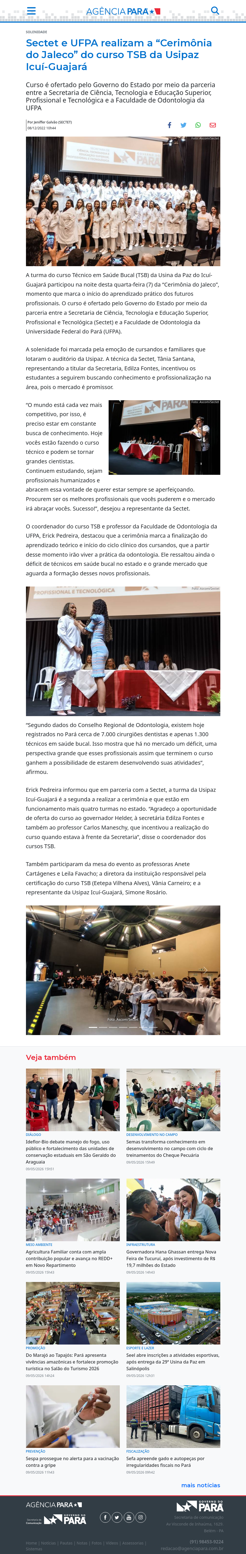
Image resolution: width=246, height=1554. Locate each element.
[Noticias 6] (123, 1027)
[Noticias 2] (93, 1027)
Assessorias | (134, 1543)
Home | (33, 1543)
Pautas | (68, 1543)
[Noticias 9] (143, 1027)
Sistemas (34, 1548)
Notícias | (50, 1543)
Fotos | (99, 1543)
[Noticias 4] (103, 1027)
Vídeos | (114, 1543)
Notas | (84, 1543)
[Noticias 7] (133, 1027)
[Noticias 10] (153, 1027)
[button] (30, 10)
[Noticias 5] (113, 1027)
